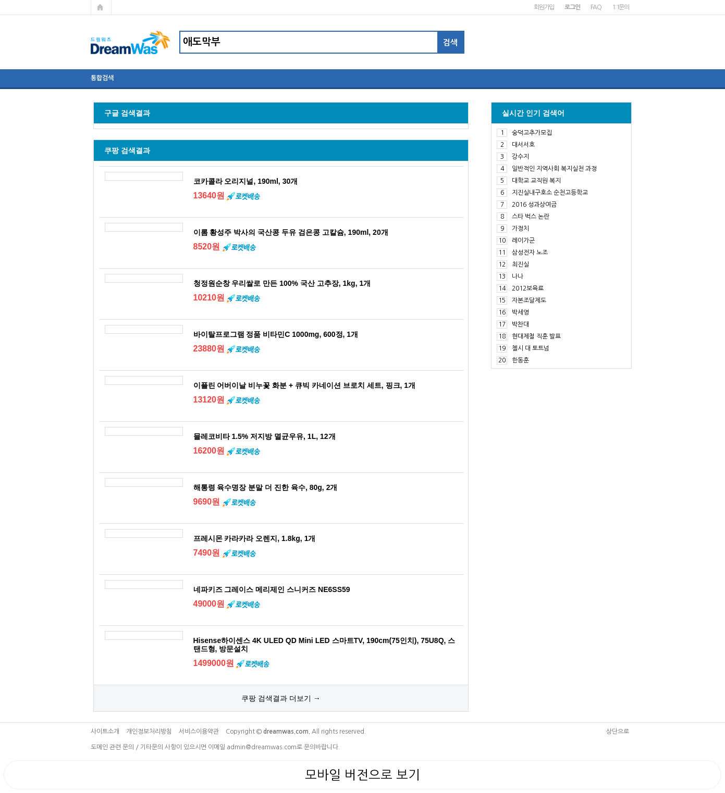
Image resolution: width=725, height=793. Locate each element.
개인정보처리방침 (149, 731)
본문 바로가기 (0, 0)
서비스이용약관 (199, 731)
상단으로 (617, 731)
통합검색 (102, 78)
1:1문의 (620, 7)
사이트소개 (105, 731)
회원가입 (544, 7)
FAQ (596, 7)
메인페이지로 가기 (101, 7)
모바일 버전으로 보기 (362, 775)
